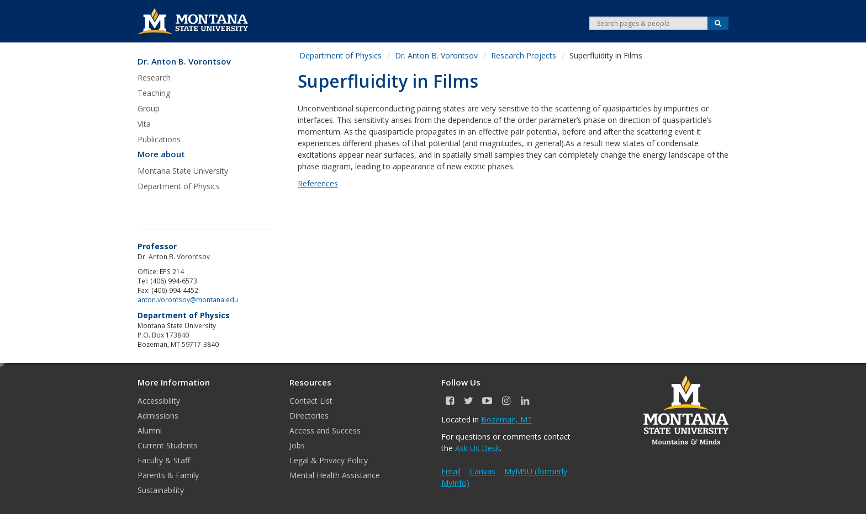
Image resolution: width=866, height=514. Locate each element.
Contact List (310, 400)
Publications (159, 139)
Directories (309, 415)
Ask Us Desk (477, 448)
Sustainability (161, 490)
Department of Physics (179, 186)
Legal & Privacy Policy (328, 460)
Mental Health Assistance (334, 475)
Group (149, 108)
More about (161, 154)
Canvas (482, 471)
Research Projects (523, 55)
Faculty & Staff (164, 460)
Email (451, 471)
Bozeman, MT (506, 419)
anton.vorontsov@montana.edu (188, 299)
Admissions (158, 415)
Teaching (154, 93)
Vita (144, 124)
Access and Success (325, 430)
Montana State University (183, 170)
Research (154, 77)
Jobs (297, 445)
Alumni (150, 430)
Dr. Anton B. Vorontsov (184, 61)
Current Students (168, 445)
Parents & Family (168, 475)
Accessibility (159, 400)
